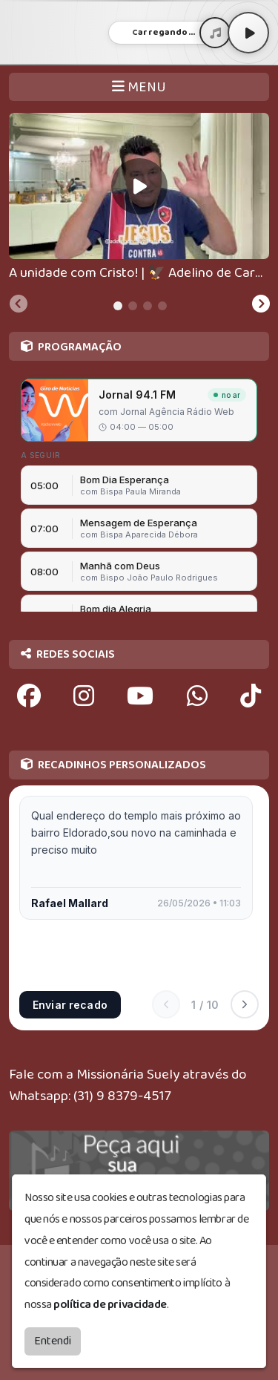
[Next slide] (261, 306)
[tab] (117, 305)
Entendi (52, 1341)
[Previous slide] (18, 306)
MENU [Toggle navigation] (139, 87)
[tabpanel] (139, 198)
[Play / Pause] (248, 32)
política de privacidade (110, 1304)
